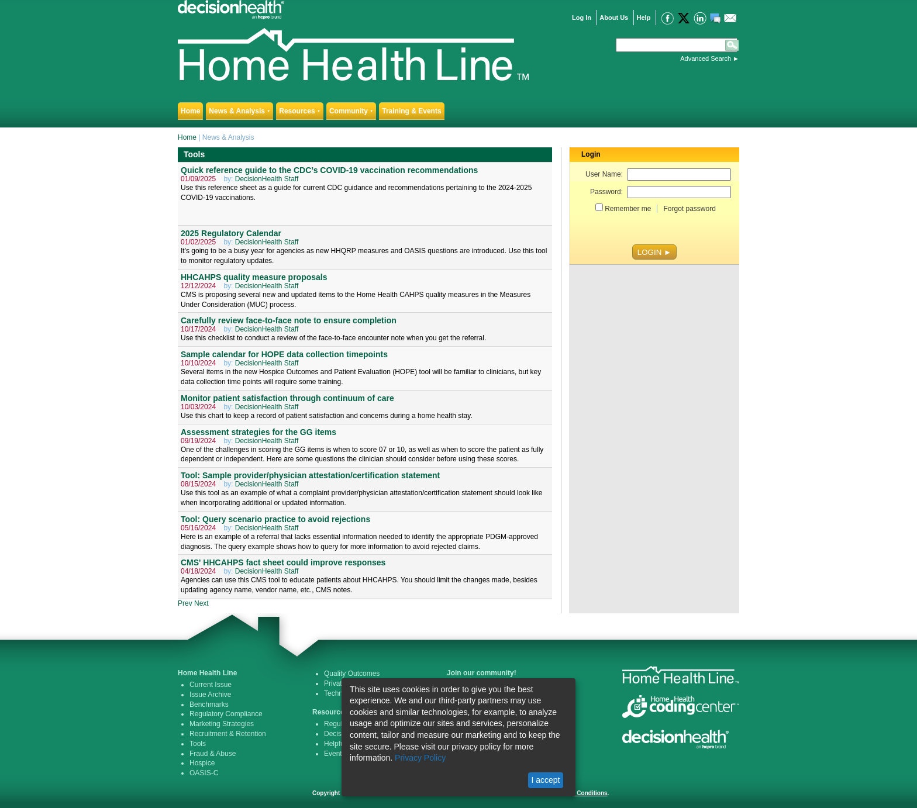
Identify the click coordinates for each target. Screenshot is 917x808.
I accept (545, 780)
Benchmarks (209, 704)
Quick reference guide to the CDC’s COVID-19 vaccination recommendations (329, 170)
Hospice (202, 763)
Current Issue (210, 685)
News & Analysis (239, 111)
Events (335, 754)
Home (190, 111)
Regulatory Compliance (226, 714)
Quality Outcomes (352, 673)
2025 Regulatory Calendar (231, 233)
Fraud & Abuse (212, 754)
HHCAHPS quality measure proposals (254, 277)
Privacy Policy (420, 757)
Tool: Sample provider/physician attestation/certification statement (310, 475)
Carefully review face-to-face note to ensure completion (289, 320)
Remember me (628, 209)
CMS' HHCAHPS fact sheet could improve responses (283, 562)
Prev (185, 603)
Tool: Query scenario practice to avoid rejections (275, 519)
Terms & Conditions (579, 793)
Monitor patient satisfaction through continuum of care (287, 398)
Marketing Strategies (221, 724)
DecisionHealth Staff (267, 179)
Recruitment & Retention (227, 734)
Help (644, 17)
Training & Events (411, 111)
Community (351, 111)
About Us (613, 17)
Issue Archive (210, 694)
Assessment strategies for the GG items (258, 432)
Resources (299, 111)
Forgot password (689, 209)
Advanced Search (705, 58)
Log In (581, 17)
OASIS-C (203, 773)
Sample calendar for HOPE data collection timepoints (284, 354)
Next (201, 603)
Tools (197, 744)
